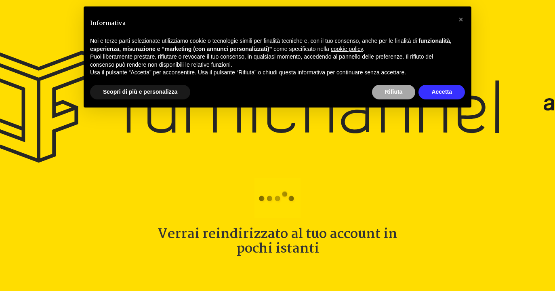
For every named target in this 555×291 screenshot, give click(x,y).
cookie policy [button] (347, 49)
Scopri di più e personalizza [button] (140, 92)
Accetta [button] (441, 92)
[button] (460, 19)
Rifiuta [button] (394, 92)
